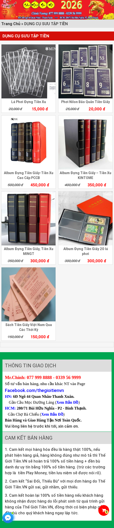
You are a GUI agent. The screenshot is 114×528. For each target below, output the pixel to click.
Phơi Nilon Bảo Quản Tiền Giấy (85, 102)
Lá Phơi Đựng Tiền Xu (28, 102)
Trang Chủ (10, 23)
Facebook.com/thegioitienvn (34, 390)
